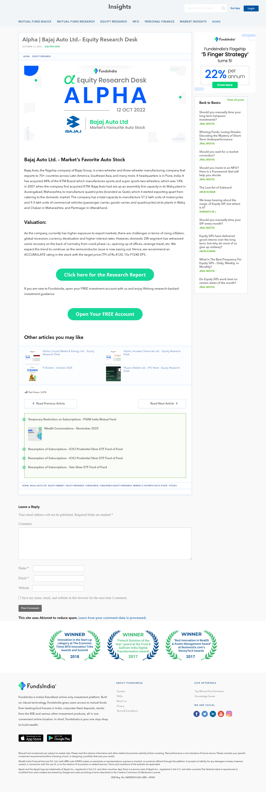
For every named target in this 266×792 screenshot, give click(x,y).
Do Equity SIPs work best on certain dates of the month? (218, 281)
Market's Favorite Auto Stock (150, 486)
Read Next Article (162, 403)
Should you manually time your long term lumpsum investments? (220, 116)
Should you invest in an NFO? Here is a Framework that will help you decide (219, 172)
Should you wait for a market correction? (218, 154)
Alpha (26, 56)
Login (251, 8)
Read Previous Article (50, 403)
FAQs (120, 696)
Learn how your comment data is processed (112, 618)
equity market (56, 486)
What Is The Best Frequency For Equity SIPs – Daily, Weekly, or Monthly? (220, 263)
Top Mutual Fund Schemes (209, 691)
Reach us (122, 701)
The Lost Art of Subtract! (215, 187)
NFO (136, 22)
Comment (25, 524)
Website (23, 588)
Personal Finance (160, 22)
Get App (235, 8)
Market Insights (193, 22)
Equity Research (113, 22)
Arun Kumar (207, 192)
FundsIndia (92, 486)
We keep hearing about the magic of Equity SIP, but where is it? (219, 204)
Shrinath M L (207, 212)
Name (23, 568)
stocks (173, 486)
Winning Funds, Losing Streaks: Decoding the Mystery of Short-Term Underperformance (220, 136)
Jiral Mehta (207, 124)
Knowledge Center (205, 696)
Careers (121, 691)
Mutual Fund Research (76, 22)
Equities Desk (52, 47)
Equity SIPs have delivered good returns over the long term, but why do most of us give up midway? (218, 242)
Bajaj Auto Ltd (38, 486)
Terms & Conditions (127, 711)
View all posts (235, 100)
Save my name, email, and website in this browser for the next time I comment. (74, 598)
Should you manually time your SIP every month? (220, 222)
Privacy (120, 706)
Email (23, 578)
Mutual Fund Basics (35, 22)
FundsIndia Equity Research (116, 486)
